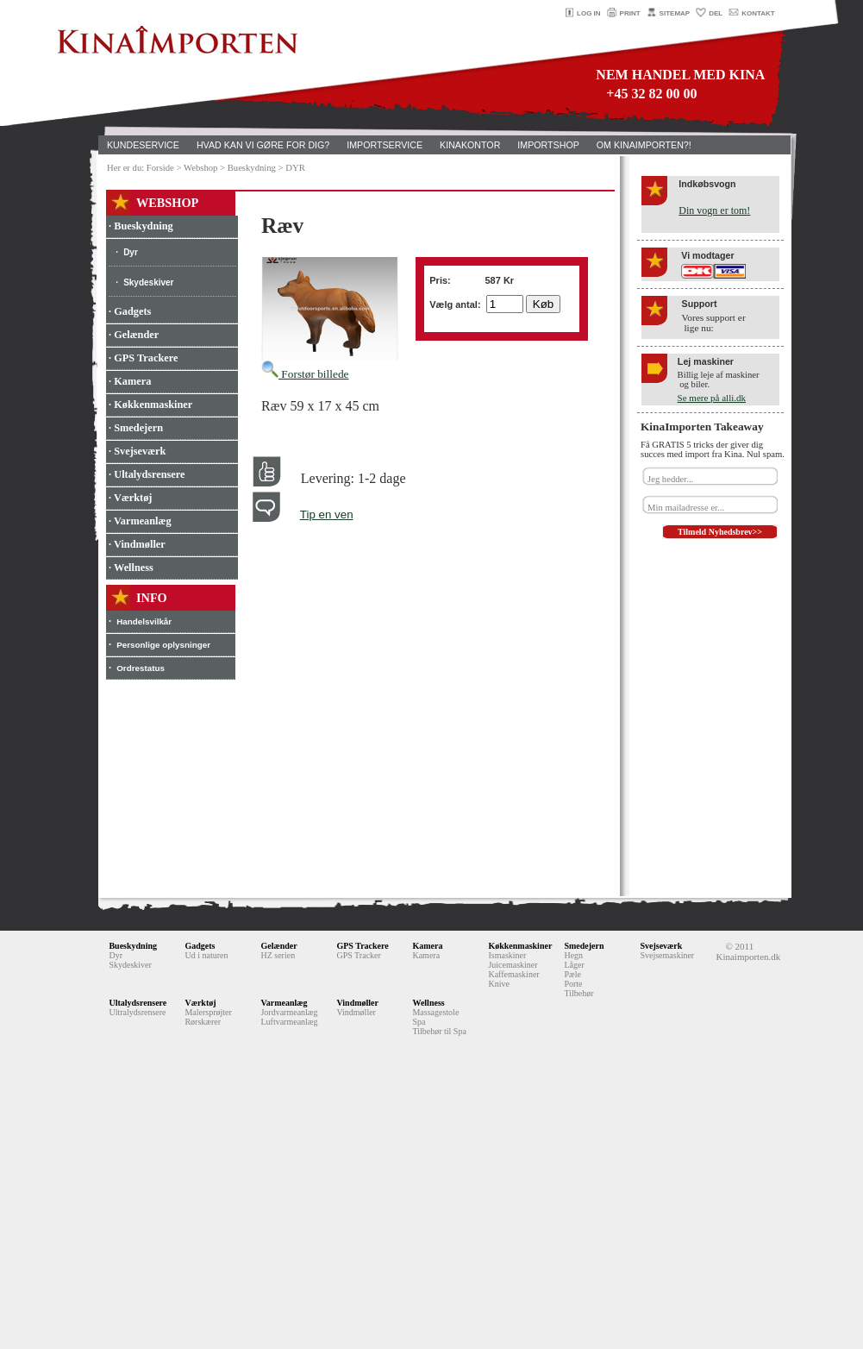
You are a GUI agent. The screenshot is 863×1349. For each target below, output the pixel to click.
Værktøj (200, 1002)
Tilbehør (578, 993)
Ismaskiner (507, 955)
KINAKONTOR (470, 145)
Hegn (573, 955)
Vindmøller (357, 1002)
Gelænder (278, 946)
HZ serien (277, 955)
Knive (498, 983)
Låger (574, 964)
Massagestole (435, 1012)
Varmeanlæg (283, 1002)
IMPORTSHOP (547, 145)
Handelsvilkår (144, 621)
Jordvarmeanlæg (288, 1012)
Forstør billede (304, 373)
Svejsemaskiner (667, 955)
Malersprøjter (207, 1012)
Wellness (428, 1002)
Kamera (427, 946)
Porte (573, 983)
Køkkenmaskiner (520, 946)
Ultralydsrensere (137, 1012)
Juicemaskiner (512, 964)
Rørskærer (202, 1021)
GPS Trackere (362, 946)
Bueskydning (133, 946)
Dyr (130, 252)
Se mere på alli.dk (712, 397)
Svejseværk (661, 946)
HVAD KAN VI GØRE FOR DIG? (263, 145)
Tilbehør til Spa (439, 1031)
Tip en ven (326, 514)
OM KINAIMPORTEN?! (644, 145)
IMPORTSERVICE (384, 145)
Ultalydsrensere (137, 1002)
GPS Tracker (358, 955)
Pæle (572, 974)
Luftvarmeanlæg (288, 1021)
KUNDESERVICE (143, 145)
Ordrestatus (140, 668)
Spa (418, 1021)
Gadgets (199, 946)
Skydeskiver (148, 282)
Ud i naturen (206, 955)
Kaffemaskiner (513, 974)
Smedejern (583, 946)
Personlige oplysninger (163, 644)
